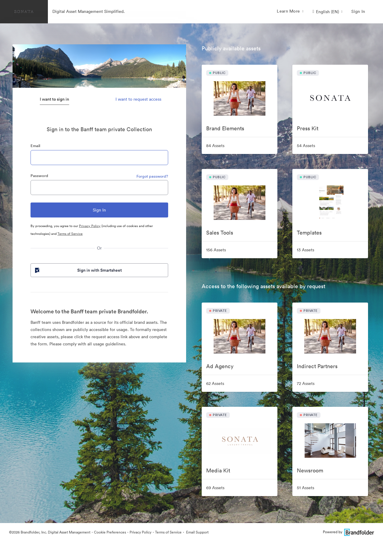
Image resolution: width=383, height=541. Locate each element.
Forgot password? (152, 176)
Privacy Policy (90, 225)
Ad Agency (219, 366)
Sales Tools (219, 232)
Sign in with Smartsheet (78, 270)
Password (39, 175)
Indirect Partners (317, 366)
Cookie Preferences (110, 532)
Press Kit (307, 128)
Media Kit (218, 470)
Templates (309, 232)
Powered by (348, 531)
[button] (327, 11)
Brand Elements (225, 128)
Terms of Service (70, 233)
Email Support (197, 532)
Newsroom (310, 470)
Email (35, 145)
